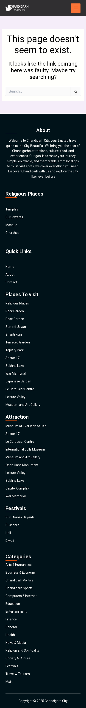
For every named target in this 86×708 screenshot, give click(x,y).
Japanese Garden (18, 381)
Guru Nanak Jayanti (20, 517)
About (10, 274)
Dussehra (12, 525)
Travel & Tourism (18, 674)
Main (9, 681)
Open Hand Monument (22, 465)
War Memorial (16, 373)
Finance (11, 619)
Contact (11, 282)
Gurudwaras (14, 217)
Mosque (11, 225)
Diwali (10, 540)
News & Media (16, 642)
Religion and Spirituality (22, 650)
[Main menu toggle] (75, 8)
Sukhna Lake (15, 366)
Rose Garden (15, 319)
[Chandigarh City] (17, 8)
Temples (12, 209)
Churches (12, 233)
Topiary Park (15, 350)
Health (10, 635)
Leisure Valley (15, 397)
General (11, 627)
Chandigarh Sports (19, 588)
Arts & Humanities (19, 565)
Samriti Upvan (16, 327)
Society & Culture (18, 658)
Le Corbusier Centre (20, 389)
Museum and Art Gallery (23, 405)
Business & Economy (21, 572)
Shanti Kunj (14, 334)
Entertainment (16, 611)
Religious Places (17, 303)
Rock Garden (15, 311)
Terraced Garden (18, 342)
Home (10, 266)
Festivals (12, 666)
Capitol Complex (17, 488)
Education (13, 604)
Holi (8, 533)
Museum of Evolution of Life (26, 426)
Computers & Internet (21, 596)
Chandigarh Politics (19, 580)
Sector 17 (12, 358)
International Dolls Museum (25, 449)
